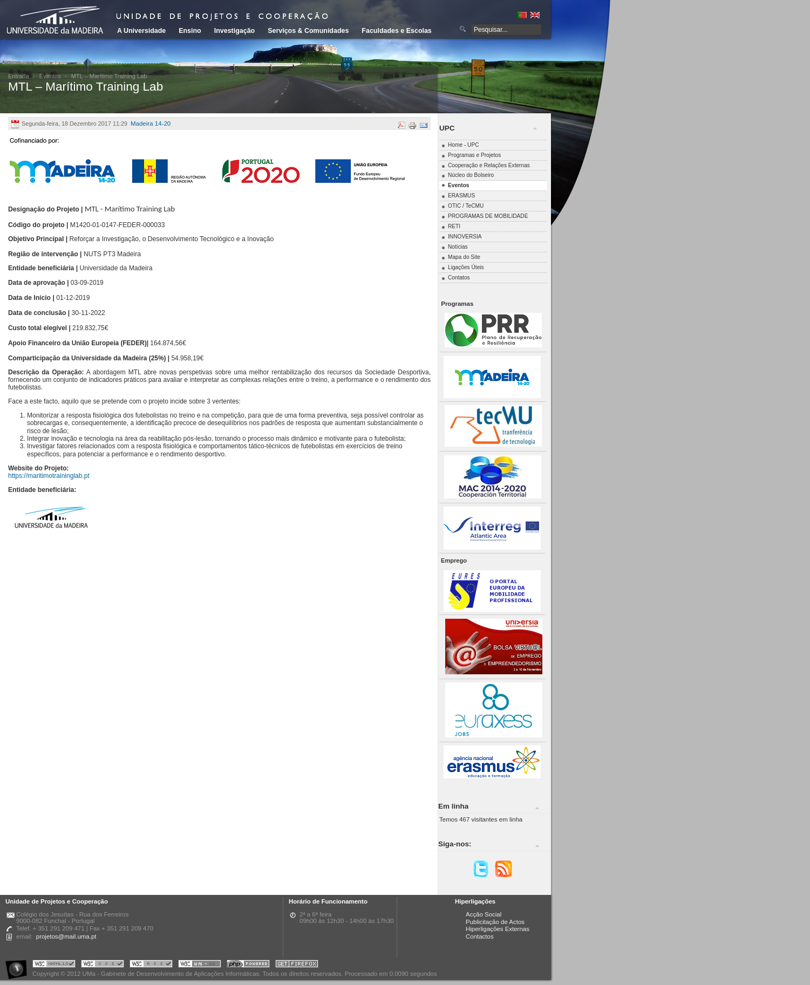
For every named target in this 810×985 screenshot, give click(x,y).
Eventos (50, 76)
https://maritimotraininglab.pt (49, 476)
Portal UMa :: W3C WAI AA (199, 965)
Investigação (234, 31)
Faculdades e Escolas (396, 31)
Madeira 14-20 (151, 123)
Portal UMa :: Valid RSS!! (151, 965)
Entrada (18, 76)
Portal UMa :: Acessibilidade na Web (18, 965)
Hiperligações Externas (497, 929)
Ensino (190, 31)
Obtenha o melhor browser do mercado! (296, 965)
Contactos (480, 936)
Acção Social (483, 914)
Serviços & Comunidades (308, 31)
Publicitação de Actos (495, 922)
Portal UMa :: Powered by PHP (248, 965)
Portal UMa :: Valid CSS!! (102, 965)
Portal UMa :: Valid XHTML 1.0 (54, 965)
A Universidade (141, 31)
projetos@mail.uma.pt (66, 936)
